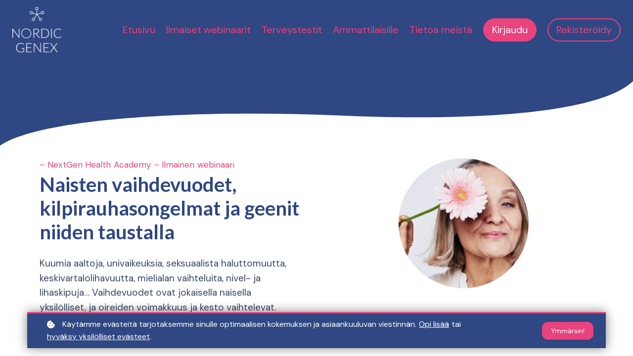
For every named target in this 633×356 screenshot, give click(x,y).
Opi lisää (434, 324)
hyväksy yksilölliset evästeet (98, 336)
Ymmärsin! (568, 330)
